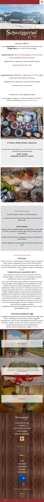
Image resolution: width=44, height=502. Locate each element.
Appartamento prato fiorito (28, 100)
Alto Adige (39, 75)
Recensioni (22, 469)
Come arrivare (22, 472)
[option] (22, 16)
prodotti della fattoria (29, 149)
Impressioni (22, 463)
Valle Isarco (28, 75)
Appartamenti (22, 466)
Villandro (18, 75)
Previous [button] (5, 15)
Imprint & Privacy (26, 489)
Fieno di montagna (22, 55)
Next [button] (38, 15)
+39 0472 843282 (22, 431)
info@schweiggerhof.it (22, 434)
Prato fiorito (37, 55)
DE (21, 484)
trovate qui (34, 327)
